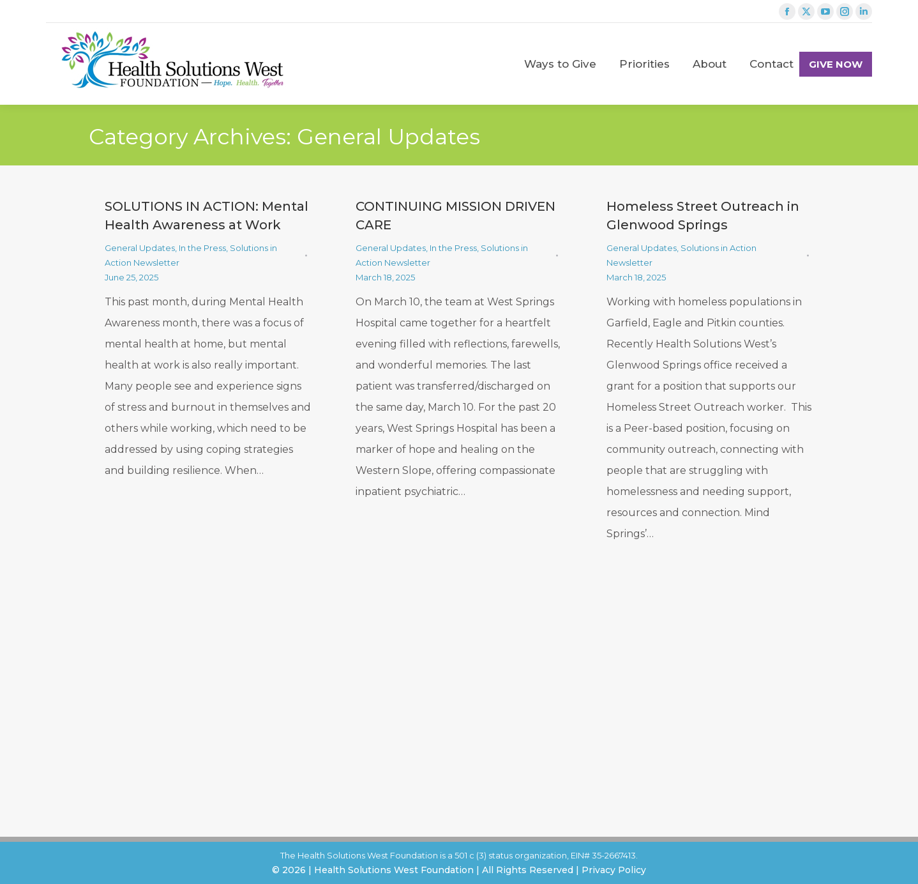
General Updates (140, 248)
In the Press (202, 248)
